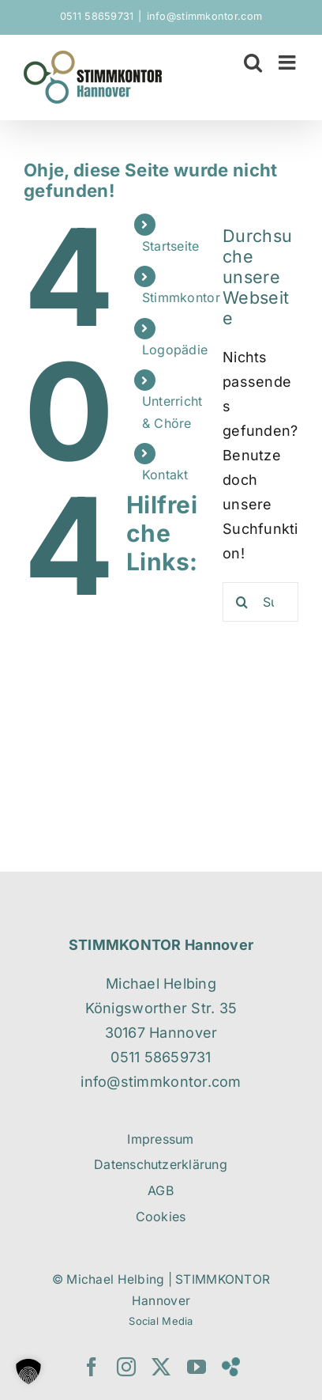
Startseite (171, 246)
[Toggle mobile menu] (288, 62)
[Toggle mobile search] (253, 62)
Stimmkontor (181, 297)
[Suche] (242, 602)
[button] (28, 1371)
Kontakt (165, 474)
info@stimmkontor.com (204, 16)
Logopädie (175, 350)
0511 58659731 (97, 16)
